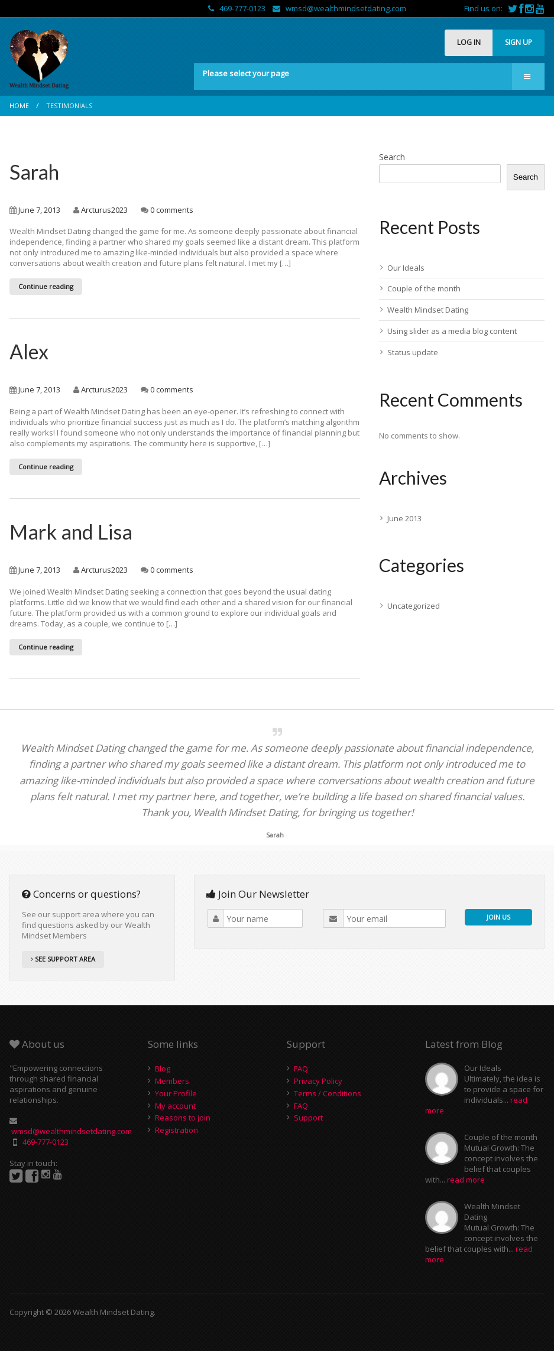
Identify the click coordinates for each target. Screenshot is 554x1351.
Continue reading (45, 286)
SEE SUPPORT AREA (63, 958)
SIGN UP (518, 42)
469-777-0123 (237, 8)
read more (466, 1179)
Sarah (34, 172)
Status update (412, 352)
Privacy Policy (318, 1081)
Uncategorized (413, 605)
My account (175, 1105)
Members (172, 1081)
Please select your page (246, 73)
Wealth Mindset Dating (427, 309)
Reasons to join (182, 1117)
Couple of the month (424, 288)
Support (308, 1117)
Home (19, 105)
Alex (28, 351)
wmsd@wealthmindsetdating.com (339, 8)
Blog (162, 1068)
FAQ (301, 1068)
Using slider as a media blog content (452, 331)
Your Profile (176, 1093)
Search (392, 157)
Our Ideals (406, 267)
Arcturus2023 (104, 209)
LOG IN (469, 42)
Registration (176, 1130)
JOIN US (498, 916)
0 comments (171, 209)
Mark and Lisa (70, 531)
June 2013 (404, 518)
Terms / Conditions (327, 1093)
